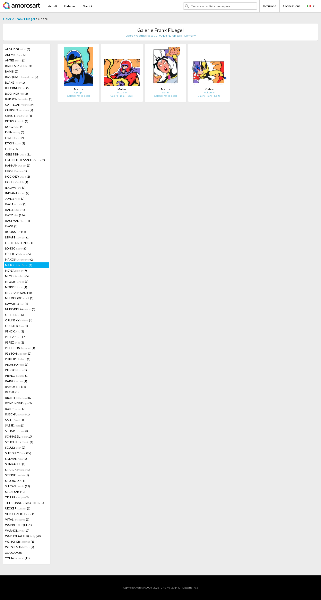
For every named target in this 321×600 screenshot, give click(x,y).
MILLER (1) (16, 281)
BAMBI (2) (11, 71)
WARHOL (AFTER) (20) (23, 536)
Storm (165, 92)
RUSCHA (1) (17, 414)
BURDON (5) (18, 99)
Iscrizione (269, 6)
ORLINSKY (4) (18, 320)
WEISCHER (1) (19, 541)
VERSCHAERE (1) (20, 514)
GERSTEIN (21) (18, 154)
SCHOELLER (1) (19, 442)
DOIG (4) (14, 126)
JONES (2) (14, 198)
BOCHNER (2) (16, 93)
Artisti (52, 6)
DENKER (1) (16, 121)
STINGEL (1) (17, 475)
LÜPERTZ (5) (18, 254)
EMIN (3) (14, 132)
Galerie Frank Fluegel (19, 19)
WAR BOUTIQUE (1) (18, 525)
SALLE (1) (14, 420)
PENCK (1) (14, 331)
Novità (87, 6)
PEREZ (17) (15, 337)
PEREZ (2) (14, 342)
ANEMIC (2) (15, 55)
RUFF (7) (15, 409)
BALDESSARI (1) (18, 66)
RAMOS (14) (15, 386)
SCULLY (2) (15, 447)
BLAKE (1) (15, 82)
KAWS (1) (11, 226)
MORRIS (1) (16, 287)
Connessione (292, 6)
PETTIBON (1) (20, 348)
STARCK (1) (17, 469)
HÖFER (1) (16, 182)
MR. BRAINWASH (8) (18, 292)
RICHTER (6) (18, 397)
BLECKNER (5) (17, 88)
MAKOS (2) (19, 259)
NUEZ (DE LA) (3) (20, 309)
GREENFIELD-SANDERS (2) (25, 160)
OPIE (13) (15, 314)
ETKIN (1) (15, 143)
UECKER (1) (17, 508)
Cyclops (78, 92)
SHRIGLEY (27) (18, 453)
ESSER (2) (14, 138)
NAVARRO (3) (16, 303)
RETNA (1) (12, 392)
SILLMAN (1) (16, 458)
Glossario (187, 587)
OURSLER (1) (16, 326)
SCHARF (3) (16, 431)
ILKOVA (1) (15, 187)
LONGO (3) (16, 248)
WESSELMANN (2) (19, 547)
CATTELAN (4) (20, 104)
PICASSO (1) (16, 364)
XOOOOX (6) (14, 552)
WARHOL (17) (17, 530)
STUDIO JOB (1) (15, 480)
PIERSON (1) (16, 370)
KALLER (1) (15, 209)
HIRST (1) (16, 171)
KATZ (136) (15, 215)
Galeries (70, 6)
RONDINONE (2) (18, 403)
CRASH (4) (18, 115)
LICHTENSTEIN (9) (19, 243)
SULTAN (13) (17, 486)
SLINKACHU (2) (15, 464)
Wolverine (209, 92)
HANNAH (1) (17, 165)
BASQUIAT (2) (21, 77)
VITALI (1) (17, 519)
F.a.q (196, 587)
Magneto (122, 92)
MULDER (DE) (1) (19, 298)
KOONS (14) (15, 232)
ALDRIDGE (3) (17, 49)
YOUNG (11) (17, 558)
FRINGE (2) (12, 149)
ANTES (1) (15, 60)
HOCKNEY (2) (17, 176)
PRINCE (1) (16, 375)
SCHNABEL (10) (18, 436)
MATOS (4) (18, 265)
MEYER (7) (16, 270)
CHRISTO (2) (19, 110)
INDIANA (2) (17, 193)
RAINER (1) (16, 381)
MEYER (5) (17, 276)
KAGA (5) (15, 204)
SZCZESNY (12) (15, 491)
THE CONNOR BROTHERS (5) (24, 503)
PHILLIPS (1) (17, 359)
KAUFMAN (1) (17, 220)
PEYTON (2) (18, 353)
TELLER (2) (17, 497)
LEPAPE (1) (17, 237)
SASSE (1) (14, 425)
